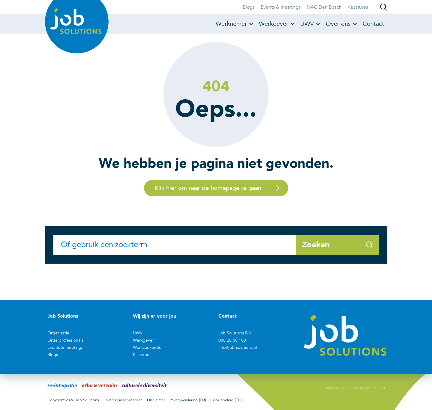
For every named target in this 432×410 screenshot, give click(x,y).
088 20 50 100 (232, 340)
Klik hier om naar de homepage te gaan (207, 188)
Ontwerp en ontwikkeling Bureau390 (355, 388)
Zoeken (337, 244)
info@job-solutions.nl (237, 347)
